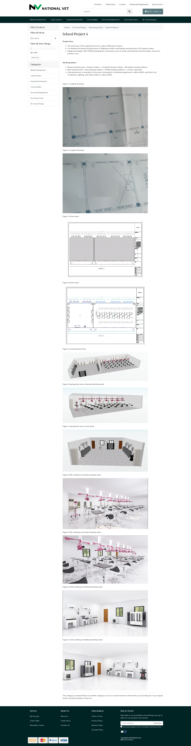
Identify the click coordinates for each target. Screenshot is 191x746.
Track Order (34, 721)
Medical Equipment (37, 20)
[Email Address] (136, 723)
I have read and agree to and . (141, 727)
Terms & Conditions (143, 727)
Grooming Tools (130, 20)
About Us (64, 716)
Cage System (55, 20)
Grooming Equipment (110, 20)
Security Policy (97, 730)
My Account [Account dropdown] (157, 4)
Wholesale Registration (139, 4)
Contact (122, 4)
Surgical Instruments (75, 20)
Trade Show (110, 4)
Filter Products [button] (37, 27)
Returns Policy (97, 725)
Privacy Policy (97, 721)
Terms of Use (97, 716)
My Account (34, 716)
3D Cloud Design (149, 20)
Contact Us (65, 725)
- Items (152, 11)
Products (98, 4)
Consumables (92, 20)
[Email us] (122, 731)
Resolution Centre (37, 725)
